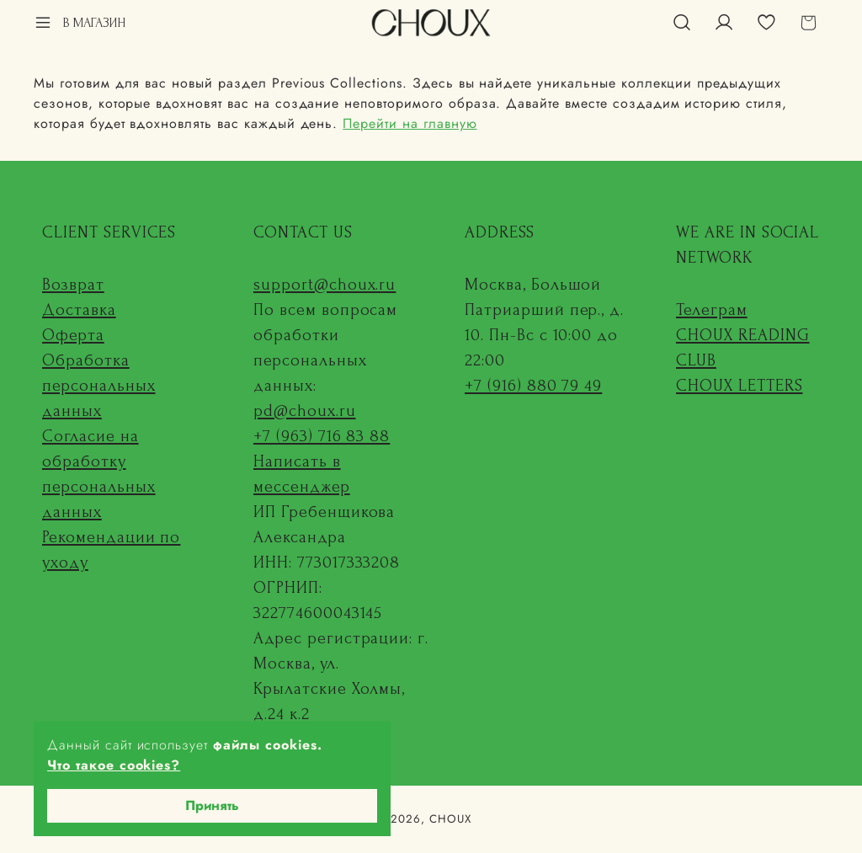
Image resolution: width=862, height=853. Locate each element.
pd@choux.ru (304, 411)
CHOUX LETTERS (739, 385)
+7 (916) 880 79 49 (533, 385)
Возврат (73, 284)
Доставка (79, 310)
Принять (212, 805)
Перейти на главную (409, 123)
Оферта (73, 335)
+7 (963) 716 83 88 (321, 436)
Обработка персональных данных (99, 385)
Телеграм (712, 310)
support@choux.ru (324, 284)
